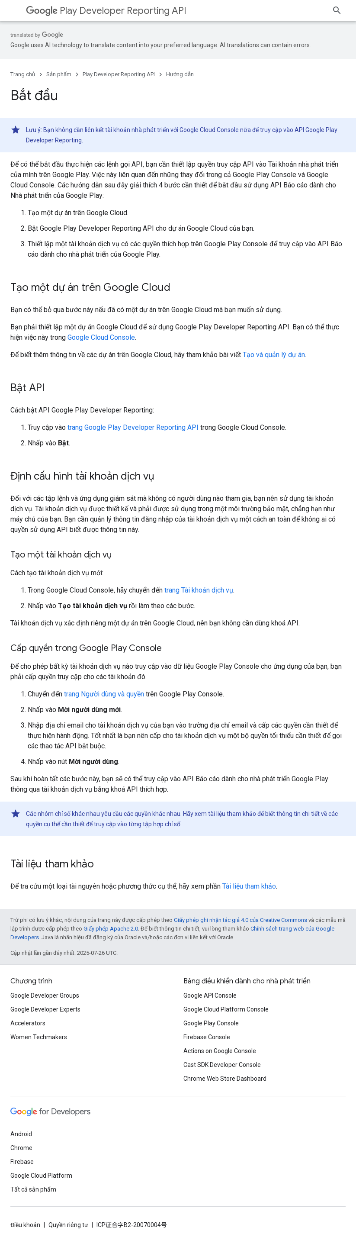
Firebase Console (206, 1037)
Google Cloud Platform (41, 1175)
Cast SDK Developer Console (222, 1064)
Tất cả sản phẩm (33, 1189)
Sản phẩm (58, 74)
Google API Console (210, 995)
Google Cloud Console (101, 337)
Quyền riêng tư (68, 1224)
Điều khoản (25, 1224)
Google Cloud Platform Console (226, 1009)
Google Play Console (211, 1023)
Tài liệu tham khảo (249, 886)
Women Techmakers (38, 1037)
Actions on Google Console (219, 1050)
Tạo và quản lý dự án (274, 355)
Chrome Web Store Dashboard (224, 1078)
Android (21, 1134)
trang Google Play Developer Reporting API (133, 427)
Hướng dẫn (180, 74)
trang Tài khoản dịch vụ (198, 590)
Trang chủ (22, 74)
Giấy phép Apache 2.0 (110, 928)
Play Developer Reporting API (106, 10)
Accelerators (27, 1023)
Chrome (21, 1147)
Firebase (22, 1161)
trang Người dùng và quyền (104, 694)
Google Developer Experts (45, 1009)
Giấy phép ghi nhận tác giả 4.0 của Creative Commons (240, 920)
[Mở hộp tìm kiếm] (337, 10)
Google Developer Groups (44, 995)
